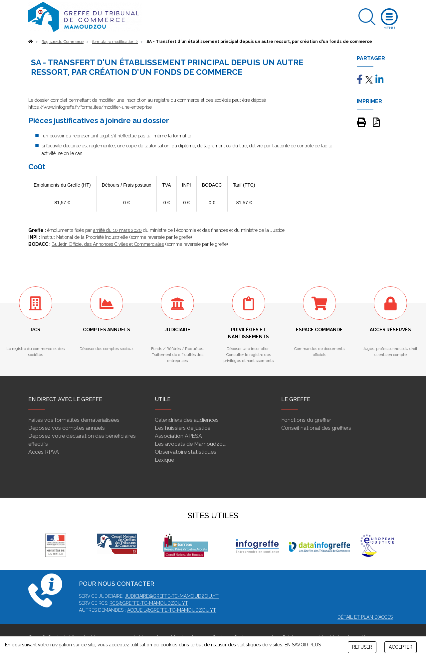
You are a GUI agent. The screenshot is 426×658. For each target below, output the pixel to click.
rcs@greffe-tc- (129, 603)
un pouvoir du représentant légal (76, 135)
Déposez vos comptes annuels (66, 428)
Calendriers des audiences (187, 420)
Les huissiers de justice (182, 428)
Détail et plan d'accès (365, 617)
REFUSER (362, 647)
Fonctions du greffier (306, 420)
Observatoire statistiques (185, 452)
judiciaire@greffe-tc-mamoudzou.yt (172, 596)
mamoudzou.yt (168, 603)
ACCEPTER (400, 647)
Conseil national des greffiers (316, 428)
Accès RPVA (43, 452)
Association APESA (178, 436)
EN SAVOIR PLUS (303, 644)
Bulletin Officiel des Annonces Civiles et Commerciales (108, 244)
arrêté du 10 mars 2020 (117, 230)
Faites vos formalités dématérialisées (73, 420)
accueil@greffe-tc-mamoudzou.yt (171, 610)
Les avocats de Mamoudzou (190, 444)
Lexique (164, 460)
